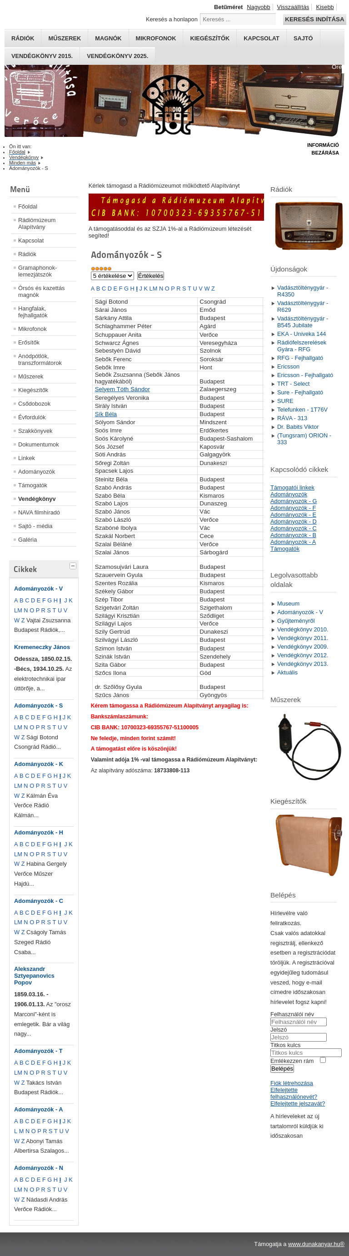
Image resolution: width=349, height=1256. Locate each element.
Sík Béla (106, 414)
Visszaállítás (293, 7)
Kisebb (325, 7)
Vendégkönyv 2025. (117, 56)
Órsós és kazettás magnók (41, 291)
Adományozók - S (38, 705)
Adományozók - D (293, 521)
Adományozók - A (38, 1109)
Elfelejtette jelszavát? (297, 1103)
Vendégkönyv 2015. (42, 56)
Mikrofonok (156, 38)
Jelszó (278, 1029)
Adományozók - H (38, 832)
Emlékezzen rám (292, 1060)
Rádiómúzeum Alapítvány (37, 223)
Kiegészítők (209, 38)
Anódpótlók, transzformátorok (40, 359)
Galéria (27, 539)
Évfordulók (31, 417)
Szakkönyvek (35, 430)
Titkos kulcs (285, 1045)
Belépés (282, 1068)
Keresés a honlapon (172, 19)
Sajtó (303, 38)
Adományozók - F (293, 507)
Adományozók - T (38, 1050)
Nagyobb (258, 7)
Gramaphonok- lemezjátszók (37, 271)
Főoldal (27, 206)
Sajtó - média (35, 526)
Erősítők (29, 342)
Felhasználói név (292, 1014)
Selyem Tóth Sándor (122, 389)
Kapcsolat (261, 38)
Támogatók (32, 485)
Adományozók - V (38, 588)
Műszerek (64, 38)
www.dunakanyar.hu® (316, 1244)
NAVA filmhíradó (39, 512)
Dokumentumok (38, 444)
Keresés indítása (314, 19)
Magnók (108, 38)
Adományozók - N (38, 1167)
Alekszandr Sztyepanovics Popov (34, 975)
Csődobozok (34, 403)
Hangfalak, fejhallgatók (33, 312)
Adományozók (36, 471)
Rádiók (22, 38)
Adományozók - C (38, 900)
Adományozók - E (293, 514)
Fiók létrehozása (291, 1083)
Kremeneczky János (42, 647)
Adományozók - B (293, 535)
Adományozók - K (38, 764)
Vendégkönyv (37, 498)
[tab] (74, 564)
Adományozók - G (293, 501)
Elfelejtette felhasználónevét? (293, 1093)
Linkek (26, 458)
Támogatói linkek (292, 487)
